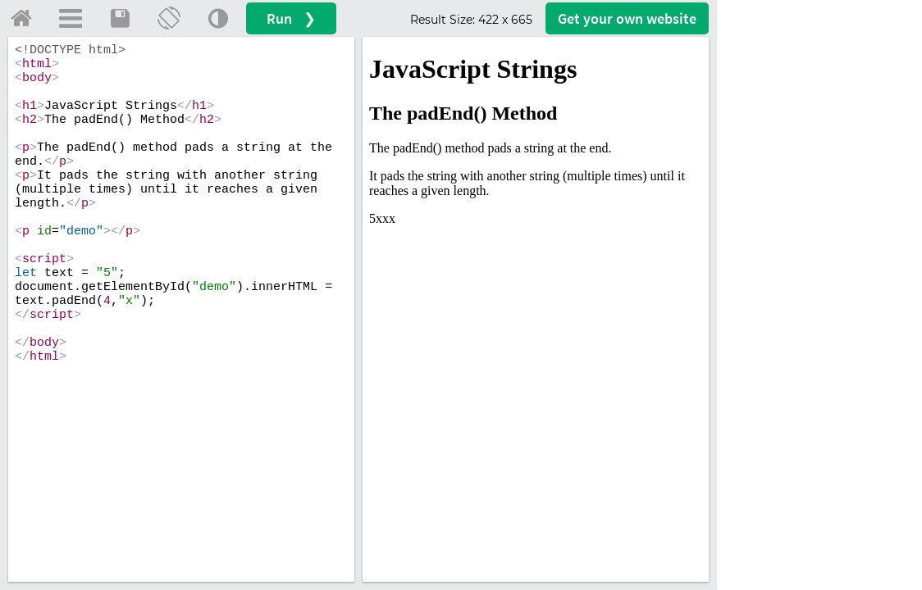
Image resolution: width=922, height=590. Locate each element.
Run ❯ (291, 18)
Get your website (627, 18)
